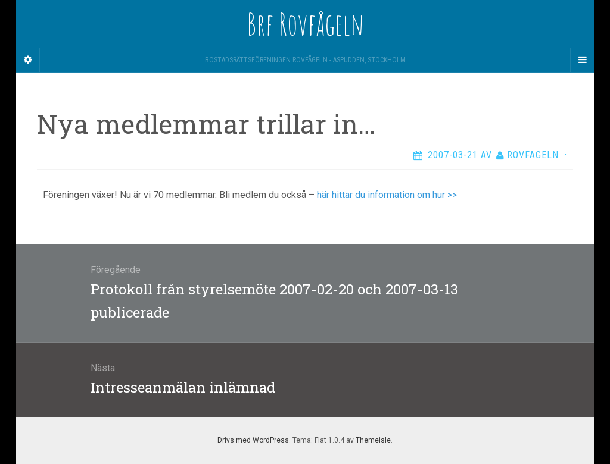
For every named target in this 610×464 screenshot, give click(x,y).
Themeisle (373, 440)
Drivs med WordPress (253, 440)
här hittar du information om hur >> (387, 194)
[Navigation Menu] (582, 60)
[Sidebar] (28, 60)
